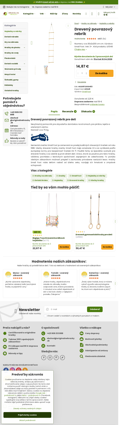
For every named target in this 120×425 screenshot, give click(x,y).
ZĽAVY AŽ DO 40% (51, 2)
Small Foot (86, 91)
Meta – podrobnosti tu (31, 395)
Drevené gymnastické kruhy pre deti (94, 234)
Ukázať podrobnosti (27, 420)
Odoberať (95, 309)
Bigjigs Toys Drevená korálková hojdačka (49, 239)
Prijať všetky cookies (27, 415)
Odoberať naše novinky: (30, 313)
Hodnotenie (79, 38)
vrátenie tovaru (97, 104)
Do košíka (101, 73)
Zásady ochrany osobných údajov (27, 408)
